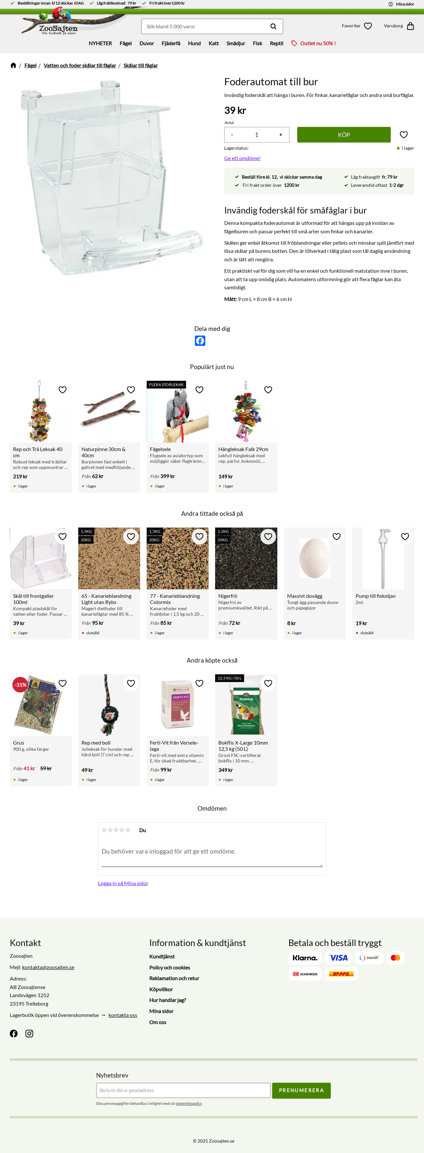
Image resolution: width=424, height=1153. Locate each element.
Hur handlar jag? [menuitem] (167, 1000)
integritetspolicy (189, 1103)
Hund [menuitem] (194, 43)
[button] (358, 26)
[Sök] (273, 26)
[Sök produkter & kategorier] (212, 26)
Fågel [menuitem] (126, 43)
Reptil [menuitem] (276, 43)
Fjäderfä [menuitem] (171, 43)
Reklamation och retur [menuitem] (174, 978)
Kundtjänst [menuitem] (162, 956)
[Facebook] (14, 1033)
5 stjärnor (128, 830)
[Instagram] (29, 1033)
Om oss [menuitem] (157, 1022)
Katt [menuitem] (214, 43)
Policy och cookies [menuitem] (169, 967)
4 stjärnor (122, 830)
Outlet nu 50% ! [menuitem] (318, 43)
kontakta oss (123, 1015)
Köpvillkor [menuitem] (161, 989)
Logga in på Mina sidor (123, 883)
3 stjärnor (116, 830)
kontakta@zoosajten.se (48, 967)
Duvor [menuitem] (146, 43)
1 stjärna (105, 830)
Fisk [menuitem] (257, 43)
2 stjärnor (110, 830)
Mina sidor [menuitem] (161, 1011)
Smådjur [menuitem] (236, 43)
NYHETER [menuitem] (100, 43)
